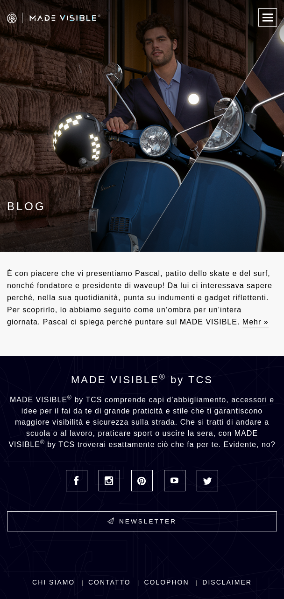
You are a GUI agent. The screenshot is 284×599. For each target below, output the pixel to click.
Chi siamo (53, 582)
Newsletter (142, 521)
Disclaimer (227, 582)
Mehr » (255, 322)
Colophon (166, 582)
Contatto (109, 582)
